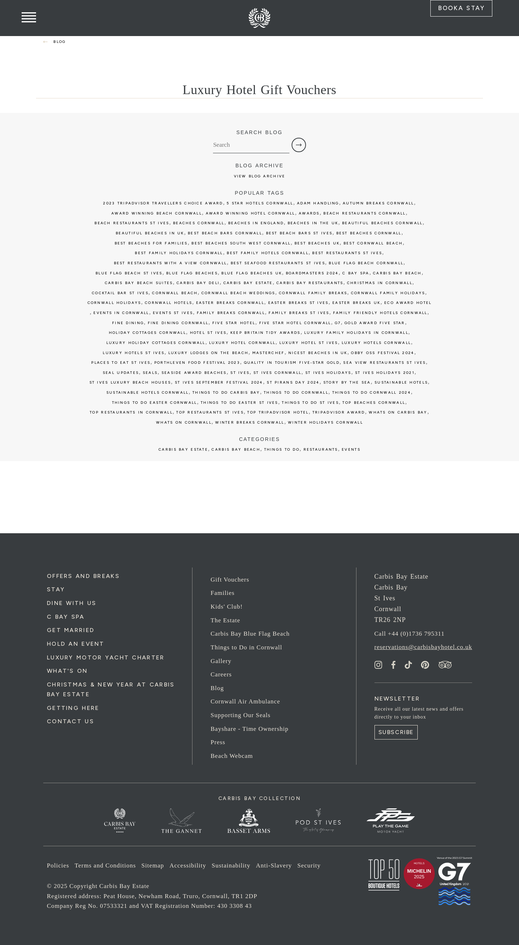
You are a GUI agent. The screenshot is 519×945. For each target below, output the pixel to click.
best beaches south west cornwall (240, 243)
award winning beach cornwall (156, 213)
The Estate (225, 620)
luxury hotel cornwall (242, 342)
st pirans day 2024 (293, 382)
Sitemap (152, 865)
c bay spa (355, 273)
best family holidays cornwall (179, 253)
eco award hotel (407, 302)
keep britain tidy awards (265, 332)
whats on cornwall (184, 422)
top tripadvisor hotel (278, 412)
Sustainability (231, 865)
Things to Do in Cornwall (246, 647)
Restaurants (320, 449)
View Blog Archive (259, 176)
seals (150, 372)
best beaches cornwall (369, 233)
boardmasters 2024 (312, 273)
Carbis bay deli (198, 283)
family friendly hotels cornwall (380, 312)
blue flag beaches (192, 273)
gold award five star (375, 323)
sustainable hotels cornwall (147, 392)
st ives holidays (328, 372)
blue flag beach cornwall (366, 263)
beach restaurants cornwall (364, 213)
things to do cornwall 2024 (371, 392)
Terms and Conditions (105, 865)
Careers (221, 674)
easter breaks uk (356, 302)
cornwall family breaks (313, 293)
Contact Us (70, 721)
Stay (56, 589)
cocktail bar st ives (120, 293)
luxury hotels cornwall (376, 342)
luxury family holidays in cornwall (356, 332)
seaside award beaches (194, 372)
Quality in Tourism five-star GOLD (292, 362)
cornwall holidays (114, 302)
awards (309, 213)
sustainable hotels (401, 382)
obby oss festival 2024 (382, 352)
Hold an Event (76, 643)
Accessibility (187, 865)
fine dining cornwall (178, 323)
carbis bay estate (248, 283)
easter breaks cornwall (230, 302)
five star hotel (233, 323)
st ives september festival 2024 (219, 382)
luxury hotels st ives (133, 352)
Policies (58, 865)
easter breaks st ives (298, 302)
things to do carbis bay (226, 392)
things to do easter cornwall (154, 402)
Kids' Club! (226, 607)
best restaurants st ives (347, 253)
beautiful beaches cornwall (382, 223)
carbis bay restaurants (309, 283)
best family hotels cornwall (268, 253)
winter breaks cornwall (249, 422)
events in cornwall (121, 312)
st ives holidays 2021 (384, 372)
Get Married (70, 630)
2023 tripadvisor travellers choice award (163, 203)
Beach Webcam (231, 756)
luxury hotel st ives (308, 342)
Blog (217, 688)
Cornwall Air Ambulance (245, 701)
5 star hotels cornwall (260, 203)
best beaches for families (151, 243)
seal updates (121, 372)
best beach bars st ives (299, 233)
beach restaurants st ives (131, 223)
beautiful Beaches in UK (150, 233)
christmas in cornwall (379, 283)
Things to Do (282, 449)
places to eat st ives (120, 362)
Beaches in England (256, 223)
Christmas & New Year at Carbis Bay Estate (111, 689)
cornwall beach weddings (238, 293)
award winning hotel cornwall (250, 213)
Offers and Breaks (83, 576)
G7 (338, 323)
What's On (67, 670)
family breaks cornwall (231, 312)
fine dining (128, 323)
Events (351, 449)
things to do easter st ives (239, 402)
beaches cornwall (199, 223)
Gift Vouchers (229, 580)
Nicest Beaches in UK (317, 352)
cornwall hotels (168, 302)
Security (309, 865)
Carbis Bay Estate (183, 449)
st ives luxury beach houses (130, 382)
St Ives (239, 372)
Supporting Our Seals (240, 715)
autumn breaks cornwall (378, 203)
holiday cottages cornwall (147, 332)
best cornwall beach (373, 243)
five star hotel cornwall (295, 323)
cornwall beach (175, 293)
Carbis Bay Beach (397, 273)
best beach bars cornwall (225, 233)
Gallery (220, 661)
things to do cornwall (296, 392)
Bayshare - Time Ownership (249, 729)
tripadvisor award (338, 412)
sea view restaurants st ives (384, 362)
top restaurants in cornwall (131, 412)
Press (217, 742)
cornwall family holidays (388, 293)
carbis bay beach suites (139, 283)
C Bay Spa (66, 616)
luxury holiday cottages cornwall (155, 342)
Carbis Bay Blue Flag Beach (250, 634)
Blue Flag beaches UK (251, 273)
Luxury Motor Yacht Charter (105, 657)
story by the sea (347, 382)
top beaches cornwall (373, 402)
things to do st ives (310, 402)
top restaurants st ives (210, 412)
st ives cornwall (277, 372)
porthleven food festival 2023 (197, 362)
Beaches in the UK (313, 223)
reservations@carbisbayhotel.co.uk (423, 647)
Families (222, 593)
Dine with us (71, 603)
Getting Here (73, 708)
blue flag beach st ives (129, 273)
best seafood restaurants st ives (278, 263)
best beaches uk (317, 243)
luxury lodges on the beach (208, 352)
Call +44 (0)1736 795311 (409, 633)
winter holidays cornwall (325, 422)
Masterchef (268, 352)
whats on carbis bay (398, 412)
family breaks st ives (299, 312)
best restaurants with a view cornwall (170, 263)
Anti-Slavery (274, 865)
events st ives (173, 312)
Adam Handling (318, 203)
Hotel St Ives (208, 332)
